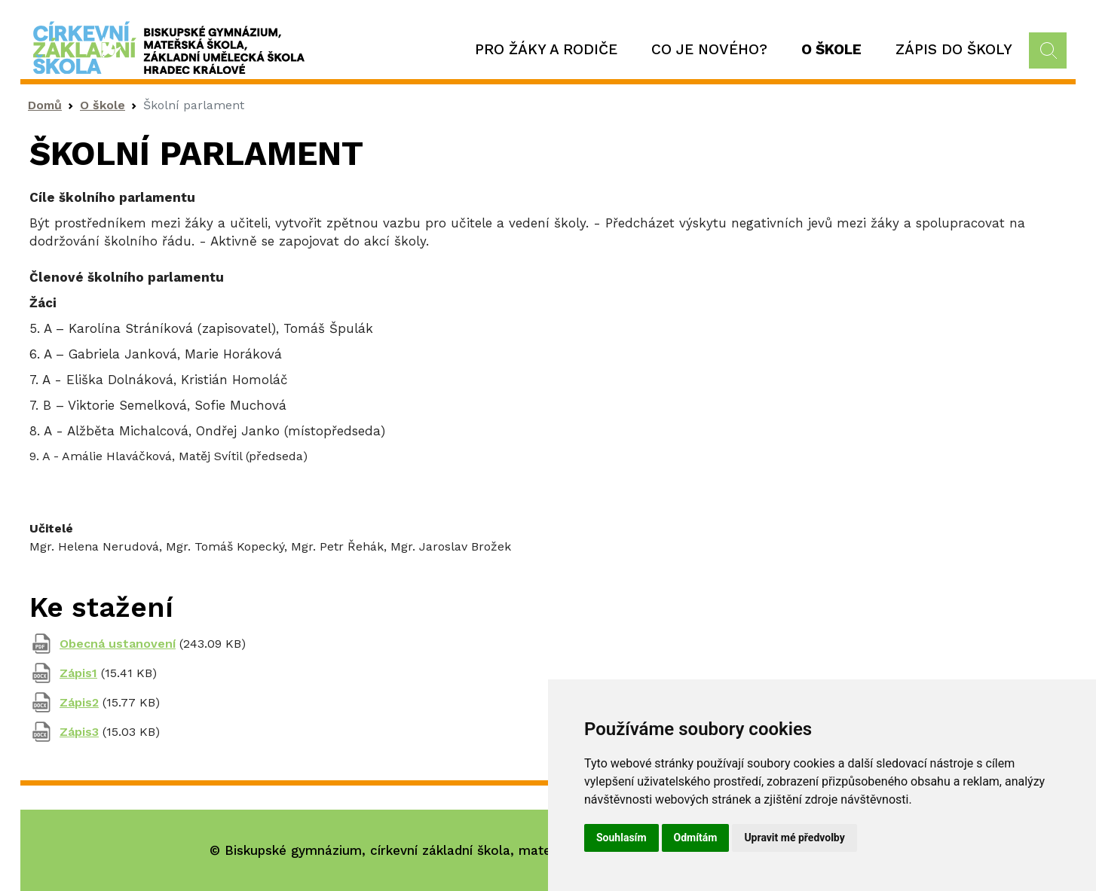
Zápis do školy (953, 49)
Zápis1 (78, 673)
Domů (45, 105)
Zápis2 (79, 702)
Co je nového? (709, 49)
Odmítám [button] (696, 837)
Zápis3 (79, 732)
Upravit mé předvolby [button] (794, 837)
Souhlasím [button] (621, 837)
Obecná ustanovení (118, 643)
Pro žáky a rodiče (546, 49)
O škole (831, 49)
